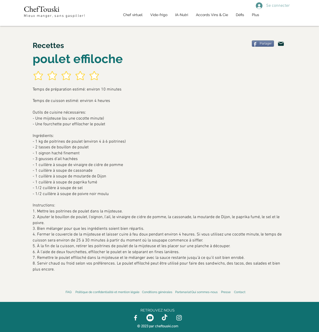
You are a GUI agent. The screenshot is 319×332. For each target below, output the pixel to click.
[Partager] (263, 43)
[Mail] (281, 43)
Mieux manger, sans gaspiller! (55, 16)
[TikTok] (164, 317)
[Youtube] (150, 317)
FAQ (69, 292)
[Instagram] (179, 317)
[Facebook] (135, 317)
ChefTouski (41, 9)
